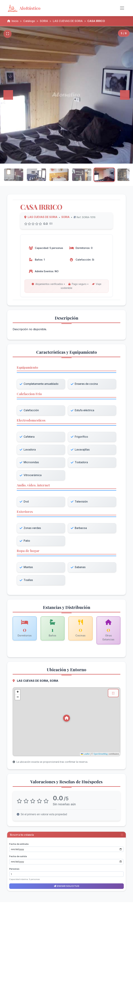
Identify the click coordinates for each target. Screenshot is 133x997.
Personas (14, 868)
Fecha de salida (18, 856)
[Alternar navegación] (122, 8)
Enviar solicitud (66, 886)
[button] (66, 719)
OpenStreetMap (100, 755)
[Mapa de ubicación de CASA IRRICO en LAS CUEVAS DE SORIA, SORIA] (66, 722)
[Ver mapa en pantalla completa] (113, 694)
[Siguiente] (125, 95)
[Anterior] (8, 95)
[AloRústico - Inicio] (34, 8)
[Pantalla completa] (7, 34)
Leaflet (85, 755)
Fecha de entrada (19, 844)
